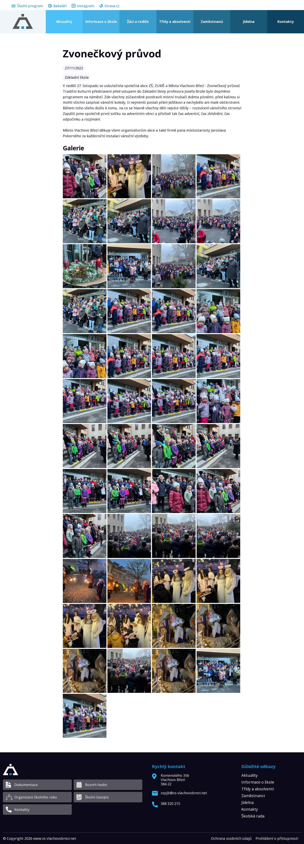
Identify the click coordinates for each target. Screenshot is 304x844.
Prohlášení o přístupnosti (277, 838)
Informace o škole (101, 21)
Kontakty (21, 809)
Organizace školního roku (35, 797)
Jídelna (249, 21)
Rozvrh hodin (96, 784)
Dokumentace (26, 784)
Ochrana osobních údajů (231, 838)
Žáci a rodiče (138, 21)
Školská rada (252, 816)
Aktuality (64, 21)
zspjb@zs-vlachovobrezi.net (184, 793)
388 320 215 (170, 804)
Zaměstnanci (212, 21)
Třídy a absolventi (174, 21)
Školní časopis (97, 797)
